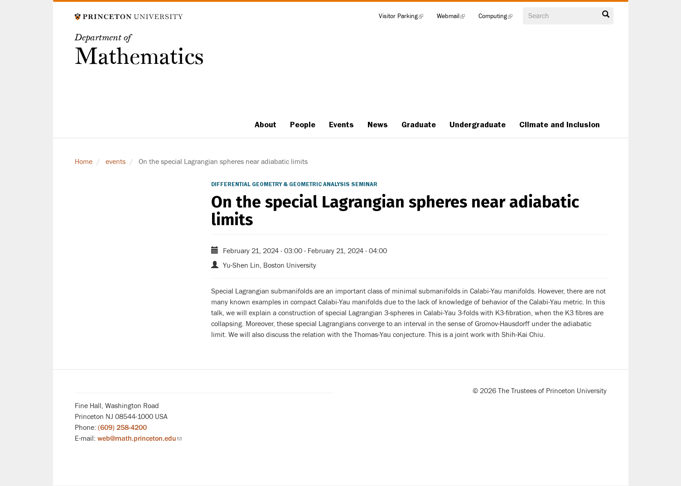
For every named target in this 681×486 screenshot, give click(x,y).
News (377, 124)
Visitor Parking (404, 18)
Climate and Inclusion (559, 124)
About (265, 124)
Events (341, 124)
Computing (498, 18)
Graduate (418, 124)
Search (605, 14)
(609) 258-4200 (122, 427)
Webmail (454, 18)
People (302, 124)
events (116, 162)
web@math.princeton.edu (139, 438)
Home (83, 162)
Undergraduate (477, 124)
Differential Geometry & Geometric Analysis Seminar (294, 184)
